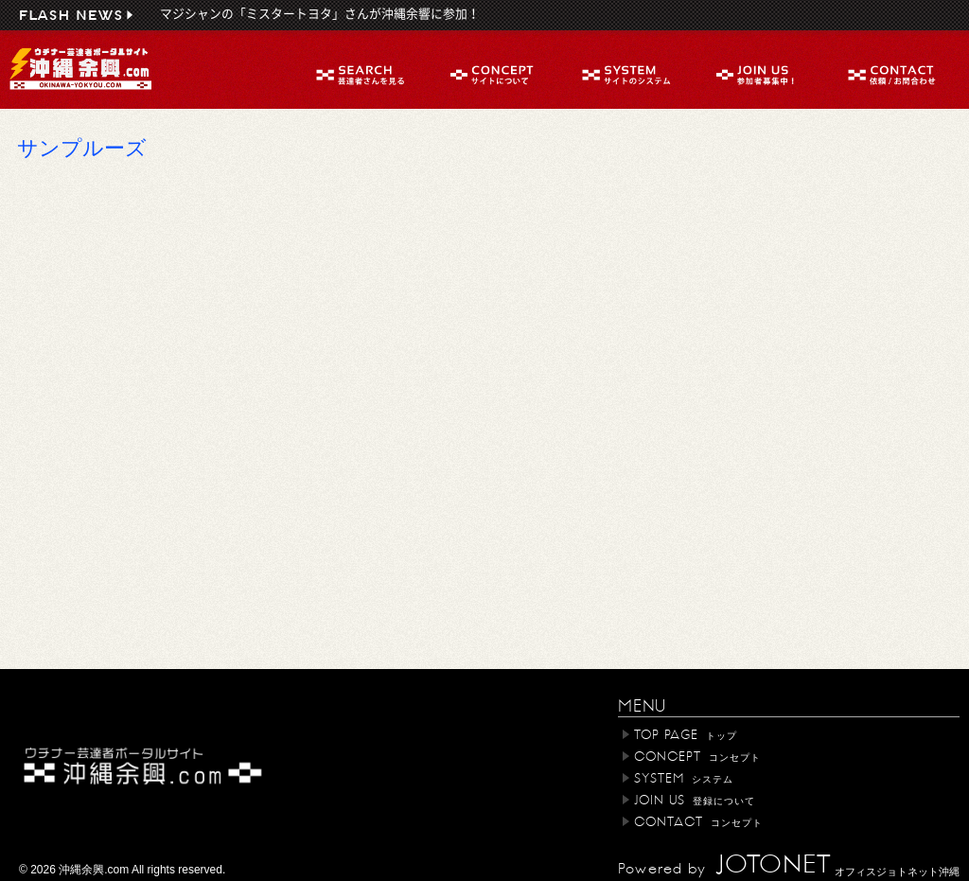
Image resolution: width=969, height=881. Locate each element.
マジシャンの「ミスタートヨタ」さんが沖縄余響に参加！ (320, 14)
